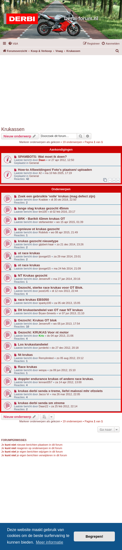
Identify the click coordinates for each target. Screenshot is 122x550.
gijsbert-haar (46, 244)
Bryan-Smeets (47, 313)
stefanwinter (46, 221)
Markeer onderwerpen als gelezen (39, 142)
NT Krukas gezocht (32, 275)
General (34, 162)
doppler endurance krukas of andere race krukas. (56, 379)
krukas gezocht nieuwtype (38, 241)
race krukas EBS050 (33, 299)
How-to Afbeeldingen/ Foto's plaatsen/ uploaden (55, 170)
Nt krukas (25, 355)
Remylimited (46, 358)
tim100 (43, 211)
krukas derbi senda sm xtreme (41, 403)
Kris (41, 335)
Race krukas (27, 367)
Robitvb (43, 232)
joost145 (44, 290)
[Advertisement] (61, 89)
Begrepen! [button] (94, 536)
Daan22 (43, 406)
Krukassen (13, 129)
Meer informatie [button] (49, 542)
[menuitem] (13, 44)
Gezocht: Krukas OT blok (37, 320)
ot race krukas (29, 253)
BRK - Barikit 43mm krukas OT (41, 218)
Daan (42, 159)
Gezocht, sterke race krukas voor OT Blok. (50, 287)
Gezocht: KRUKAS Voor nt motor (43, 332)
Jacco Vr (44, 394)
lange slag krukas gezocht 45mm (43, 208)
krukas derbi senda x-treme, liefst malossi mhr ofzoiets (60, 391)
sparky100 (45, 302)
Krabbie (43, 199)
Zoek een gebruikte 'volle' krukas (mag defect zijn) (56, 196)
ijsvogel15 (45, 256)
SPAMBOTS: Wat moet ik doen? (42, 156)
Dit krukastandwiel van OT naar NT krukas (50, 310)
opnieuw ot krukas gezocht (39, 229)
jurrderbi (43, 347)
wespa (42, 370)
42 (40, 173)
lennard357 (45, 382)
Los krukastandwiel (33, 344)
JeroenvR (44, 278)
